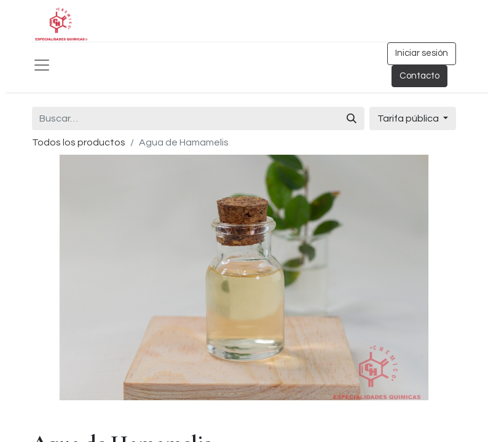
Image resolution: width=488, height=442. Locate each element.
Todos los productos (78, 142)
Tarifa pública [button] (409, 118)
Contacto (419, 75)
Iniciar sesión (421, 53)
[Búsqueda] (351, 118)
